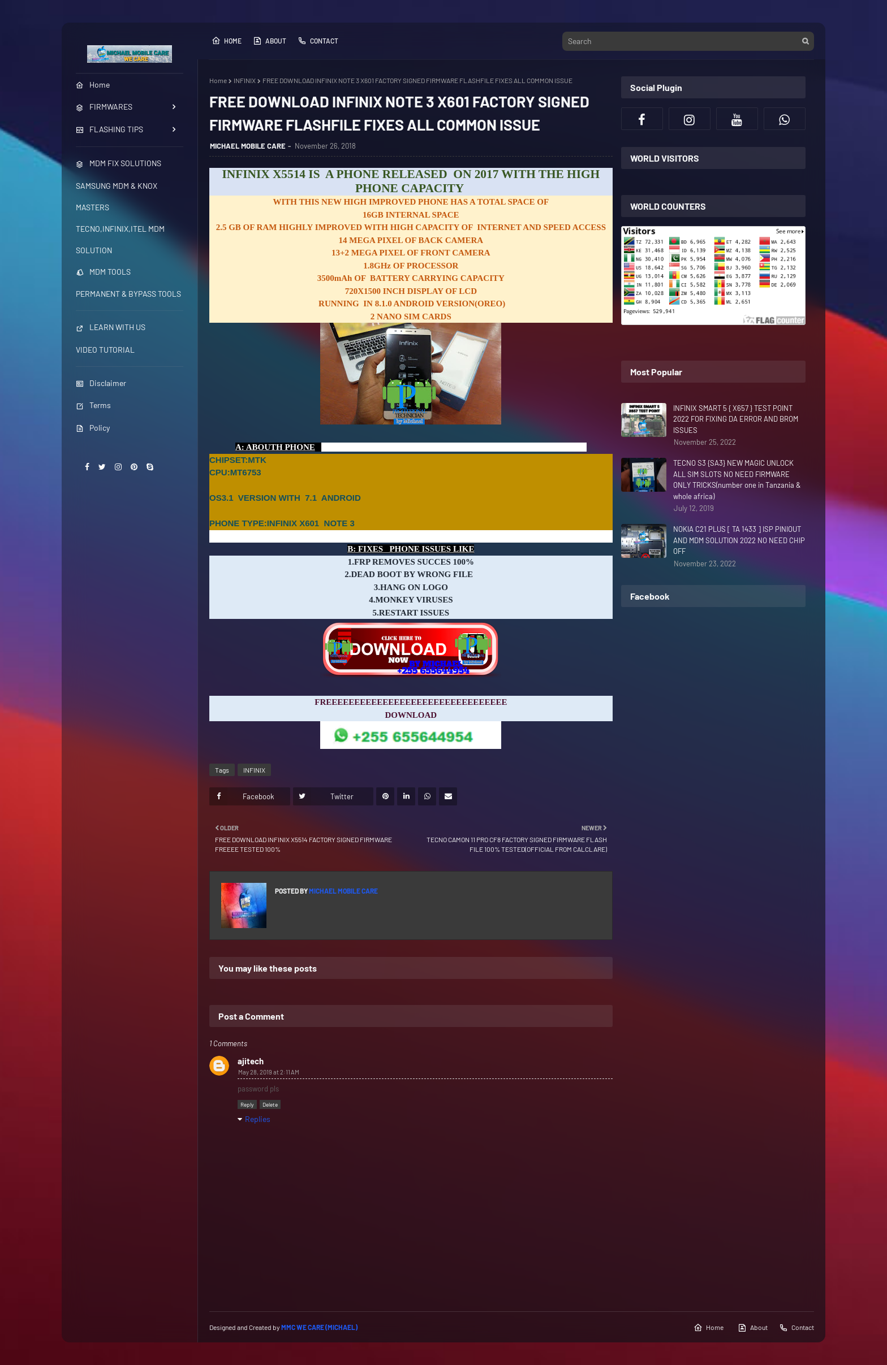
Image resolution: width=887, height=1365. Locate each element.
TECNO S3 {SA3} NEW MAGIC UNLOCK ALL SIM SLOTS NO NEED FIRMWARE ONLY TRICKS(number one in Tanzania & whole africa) (737, 479)
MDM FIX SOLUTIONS (118, 163)
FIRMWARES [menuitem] (104, 106)
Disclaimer (101, 383)
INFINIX (245, 80)
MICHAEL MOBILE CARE (248, 145)
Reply (247, 1104)
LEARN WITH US (110, 327)
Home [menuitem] (93, 84)
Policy (93, 427)
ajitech (251, 1061)
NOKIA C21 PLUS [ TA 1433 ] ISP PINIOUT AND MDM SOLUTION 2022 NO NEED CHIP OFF (739, 540)
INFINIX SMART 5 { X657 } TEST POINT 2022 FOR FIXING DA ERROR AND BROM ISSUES (735, 419)
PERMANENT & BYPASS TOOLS (128, 293)
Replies (257, 1119)
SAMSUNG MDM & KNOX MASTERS (116, 196)
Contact (318, 40)
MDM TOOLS (103, 271)
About (269, 40)
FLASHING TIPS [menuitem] (109, 129)
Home (227, 40)
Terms (93, 405)
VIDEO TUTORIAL (105, 349)
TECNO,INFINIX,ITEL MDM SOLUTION (120, 239)
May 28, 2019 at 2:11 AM (268, 1072)
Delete (270, 1104)
